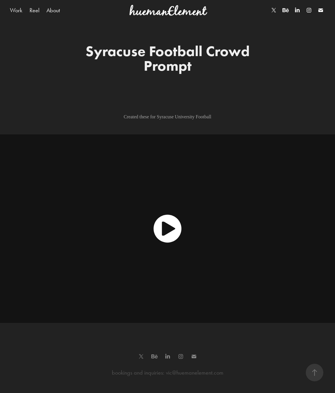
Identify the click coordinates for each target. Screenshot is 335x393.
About (53, 10)
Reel (34, 10)
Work (16, 10)
